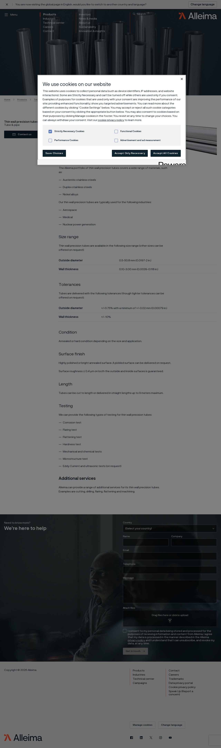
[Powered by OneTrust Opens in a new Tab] (171, 163)
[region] (111, 120)
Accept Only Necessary (130, 153)
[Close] (182, 79)
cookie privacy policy (111, 120)
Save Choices (54, 153)
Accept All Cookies (165, 153)
